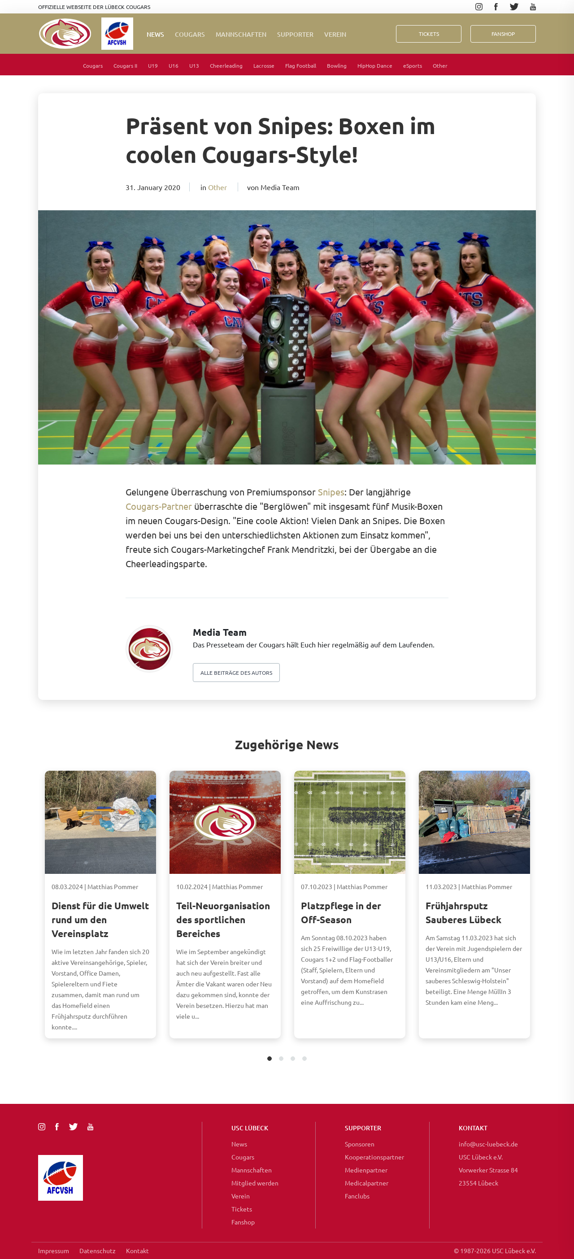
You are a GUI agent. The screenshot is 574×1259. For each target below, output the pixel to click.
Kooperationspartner (374, 1157)
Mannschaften (241, 34)
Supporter (295, 34)
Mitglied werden (254, 1183)
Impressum (53, 1250)
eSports (412, 65)
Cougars (190, 34)
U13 (194, 65)
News (155, 34)
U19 (153, 65)
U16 (173, 65)
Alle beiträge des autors (236, 672)
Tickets (429, 33)
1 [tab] (270, 1059)
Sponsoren (359, 1144)
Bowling (337, 65)
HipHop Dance (374, 65)
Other (440, 65)
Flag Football (300, 65)
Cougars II (125, 65)
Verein (335, 34)
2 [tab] (281, 1059)
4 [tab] (305, 1059)
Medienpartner (366, 1170)
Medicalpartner (366, 1183)
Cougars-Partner (159, 506)
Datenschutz (97, 1250)
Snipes (331, 491)
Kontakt (137, 1250)
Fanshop (243, 1222)
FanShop (503, 33)
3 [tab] (293, 1059)
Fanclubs (357, 1196)
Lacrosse (263, 65)
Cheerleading (226, 65)
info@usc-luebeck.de (488, 1144)
